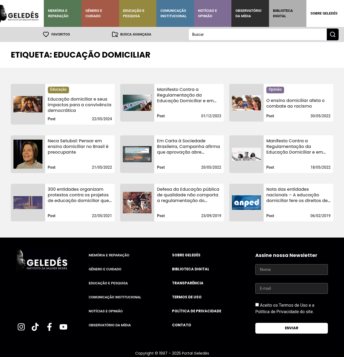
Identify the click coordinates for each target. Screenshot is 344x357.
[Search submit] (333, 34)
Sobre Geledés (323, 13)
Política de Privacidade (196, 311)
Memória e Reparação (58, 13)
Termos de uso (187, 297)
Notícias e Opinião (207, 13)
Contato (181, 325)
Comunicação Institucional (173, 13)
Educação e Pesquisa (134, 13)
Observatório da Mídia (248, 13)
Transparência (187, 283)
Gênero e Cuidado (93, 13)
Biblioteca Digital (283, 13)
